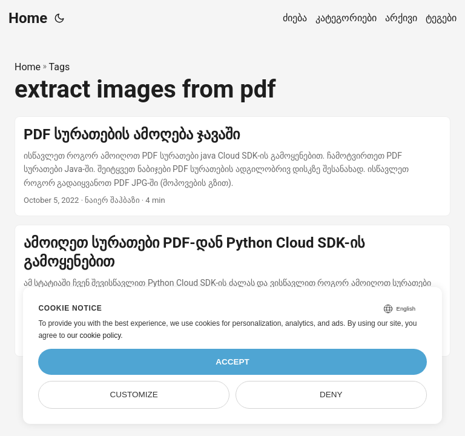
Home (27, 18)
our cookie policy (94, 335)
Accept (232, 361)
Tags (59, 67)
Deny (331, 394)
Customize (134, 394)
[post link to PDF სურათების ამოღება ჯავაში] (232, 166)
